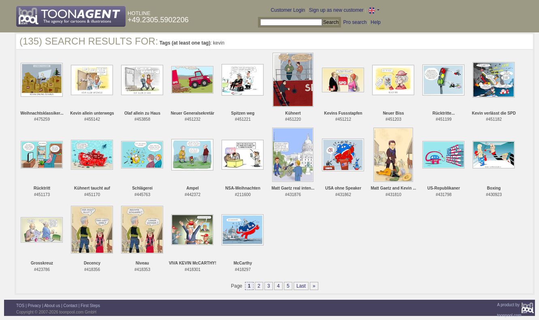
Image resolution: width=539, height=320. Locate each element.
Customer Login (288, 10)
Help (376, 22)
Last (301, 286)
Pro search (354, 22)
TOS (20, 305)
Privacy (34, 305)
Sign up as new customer (336, 10)
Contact (70, 305)
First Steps (90, 305)
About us (52, 305)
